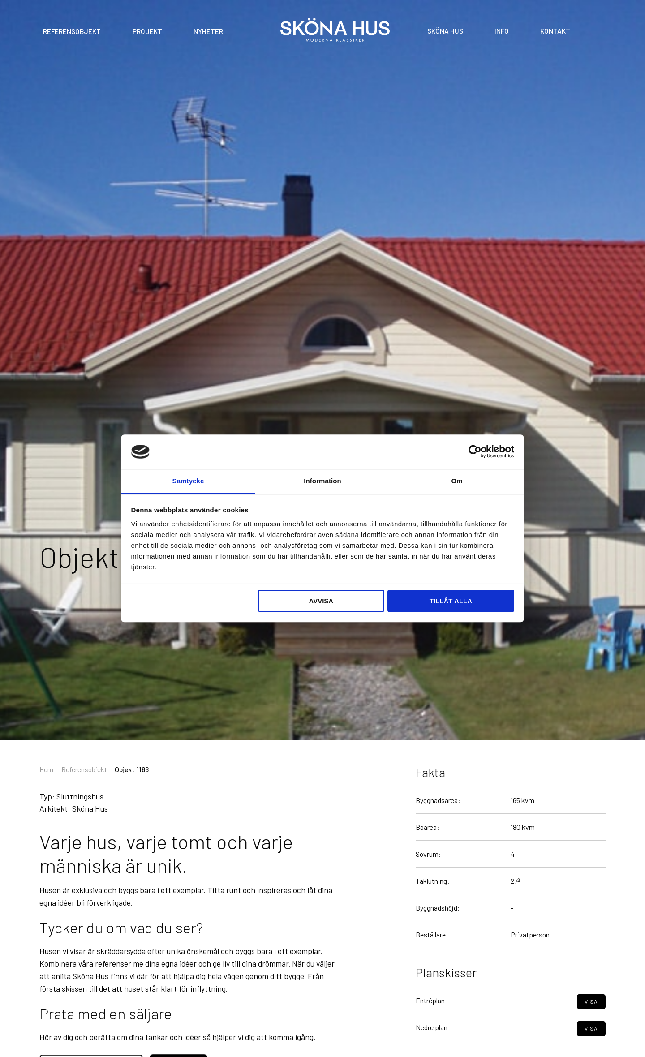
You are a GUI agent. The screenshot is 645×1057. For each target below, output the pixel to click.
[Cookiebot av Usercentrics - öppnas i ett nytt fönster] (475, 452)
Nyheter (208, 31)
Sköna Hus (445, 30)
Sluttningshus (79, 796)
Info (501, 30)
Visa (591, 1021)
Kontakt (555, 30)
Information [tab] (322, 481)
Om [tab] (456, 481)
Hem (46, 769)
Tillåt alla (451, 601)
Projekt (147, 31)
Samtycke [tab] (188, 481)
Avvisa (321, 601)
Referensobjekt (72, 31)
